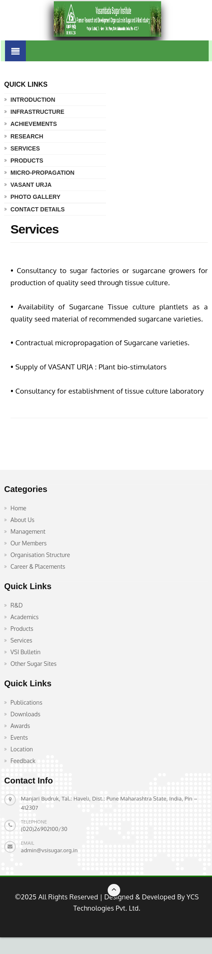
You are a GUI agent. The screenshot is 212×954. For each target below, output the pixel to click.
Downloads (25, 714)
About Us (22, 519)
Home (18, 508)
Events (19, 737)
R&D (16, 605)
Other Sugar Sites (33, 663)
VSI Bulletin (25, 651)
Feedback (22, 760)
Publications (26, 702)
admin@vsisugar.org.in (49, 850)
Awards (20, 725)
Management (27, 531)
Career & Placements (37, 566)
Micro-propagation (42, 172)
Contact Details (37, 209)
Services (25, 148)
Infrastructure (37, 111)
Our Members (28, 543)
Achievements (33, 124)
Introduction (32, 99)
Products (26, 160)
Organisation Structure (40, 554)
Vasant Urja (31, 184)
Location (21, 749)
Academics (24, 616)
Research (26, 136)
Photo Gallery (35, 196)
